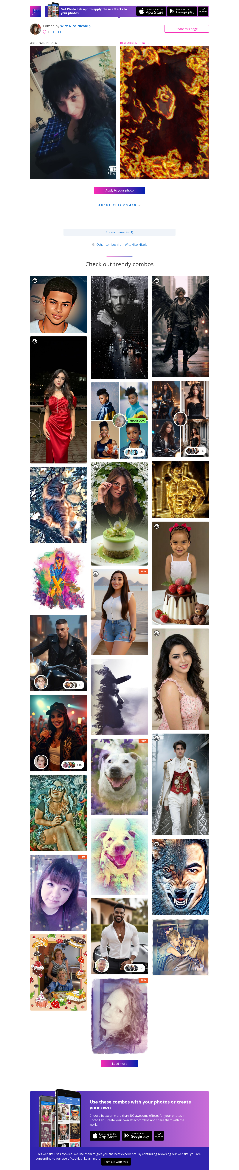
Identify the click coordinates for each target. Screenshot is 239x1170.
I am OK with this (116, 1162)
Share (187, 29)
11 (57, 32)
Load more (119, 1064)
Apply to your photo (119, 190)
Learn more (92, 1158)
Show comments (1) (119, 232)
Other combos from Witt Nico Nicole (119, 245)
